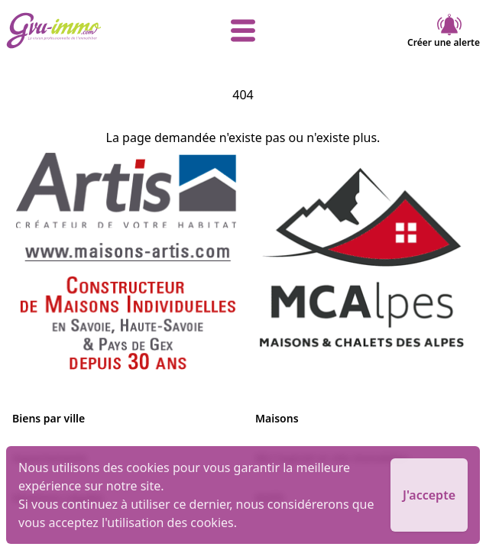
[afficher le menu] (243, 30)
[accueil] (85, 30)
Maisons (277, 418)
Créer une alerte (443, 30)
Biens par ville (48, 418)
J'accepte (429, 495)
